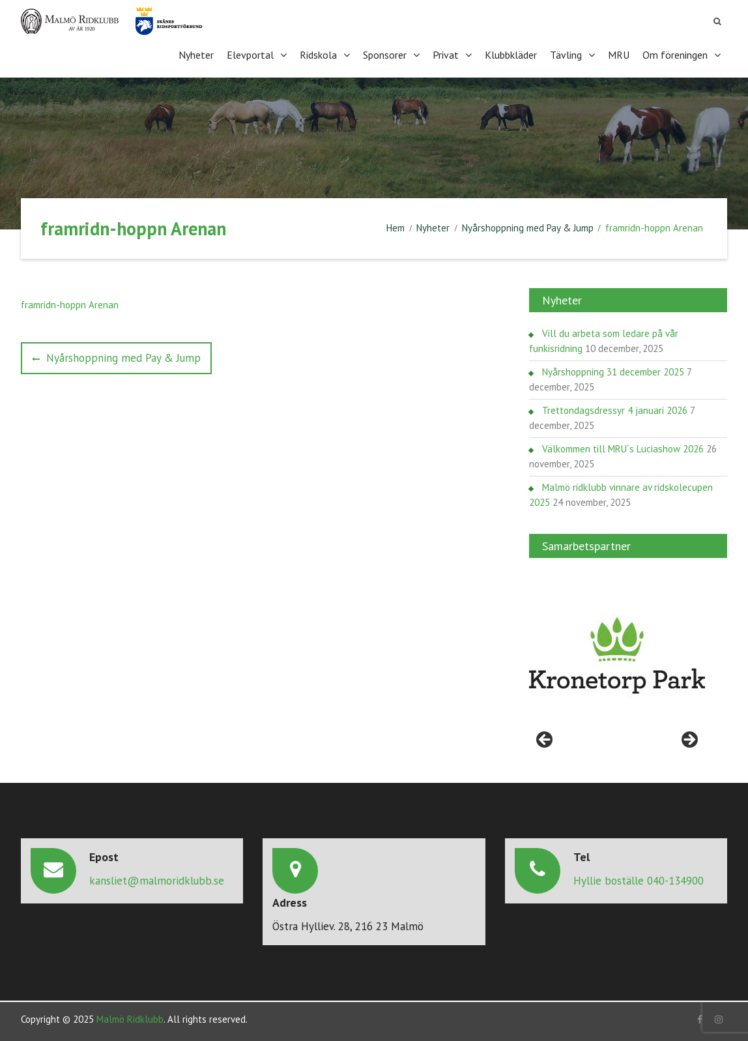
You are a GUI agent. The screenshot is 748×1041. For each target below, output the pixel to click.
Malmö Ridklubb (130, 1019)
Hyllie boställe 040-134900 (638, 880)
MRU (618, 54)
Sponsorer (385, 54)
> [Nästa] (688, 740)
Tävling (566, 54)
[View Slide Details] (617, 656)
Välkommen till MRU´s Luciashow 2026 (623, 449)
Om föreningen (675, 54)
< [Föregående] (545, 740)
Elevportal (250, 54)
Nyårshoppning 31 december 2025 (613, 372)
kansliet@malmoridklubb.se (156, 880)
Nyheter (196, 54)
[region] (617, 656)
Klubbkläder (511, 54)
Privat (446, 54)
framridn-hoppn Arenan (70, 305)
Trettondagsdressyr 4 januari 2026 (614, 410)
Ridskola (318, 54)
